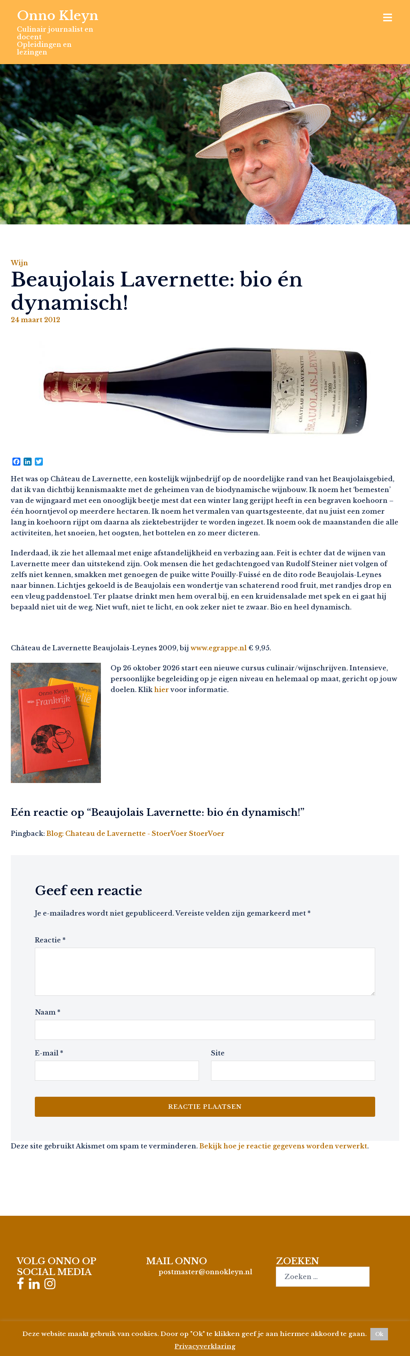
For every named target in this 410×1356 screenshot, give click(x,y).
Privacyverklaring (205, 1346)
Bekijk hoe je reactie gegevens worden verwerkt (283, 1146)
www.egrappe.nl (219, 648)
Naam (47, 1012)
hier (161, 690)
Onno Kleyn (58, 16)
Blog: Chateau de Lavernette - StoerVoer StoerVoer (135, 833)
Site (218, 1053)
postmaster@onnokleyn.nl (205, 1272)
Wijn (19, 263)
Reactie (50, 940)
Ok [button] (379, 1334)
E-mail (49, 1053)
